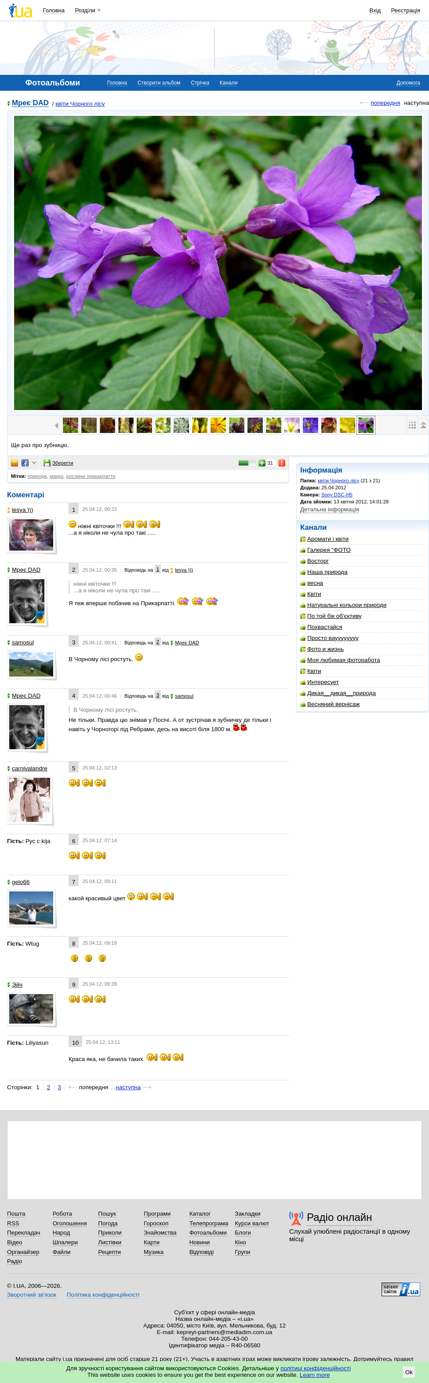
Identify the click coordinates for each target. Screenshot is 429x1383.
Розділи (85, 10)
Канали (229, 83)
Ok (409, 1372)
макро (57, 476)
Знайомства (160, 1232)
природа (37, 476)
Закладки (247, 1213)
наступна (128, 1087)
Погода (107, 1223)
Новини (199, 1242)
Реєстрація (405, 10)
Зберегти (58, 462)
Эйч (14, 984)
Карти (152, 1242)
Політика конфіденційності (103, 1294)
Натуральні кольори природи (343, 605)
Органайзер (23, 1252)
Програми (157, 1213)
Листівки (109, 1242)
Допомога (408, 83)
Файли (62, 1252)
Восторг (314, 561)
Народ (61, 1232)
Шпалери (65, 1242)
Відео (14, 1242)
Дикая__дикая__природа (338, 693)
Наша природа (323, 572)
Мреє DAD (30, 103)
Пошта (16, 1213)
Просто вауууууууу (329, 638)
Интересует (319, 682)
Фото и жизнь (322, 649)
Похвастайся (321, 627)
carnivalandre (27, 768)
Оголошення (70, 1223)
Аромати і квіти (324, 539)
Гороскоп (156, 1223)
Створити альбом (159, 83)
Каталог (200, 1213)
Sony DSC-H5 (337, 494)
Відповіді (201, 1252)
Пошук (107, 1213)
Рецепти (109, 1252)
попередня (385, 103)
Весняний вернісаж (330, 704)
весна (311, 583)
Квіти (310, 594)
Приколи (109, 1232)
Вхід (375, 10)
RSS (13, 1223)
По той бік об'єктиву (331, 616)
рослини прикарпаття (90, 476)
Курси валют (252, 1223)
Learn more (315, 1375)
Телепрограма (209, 1223)
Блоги (243, 1232)
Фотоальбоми (208, 1232)
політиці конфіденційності (315, 1368)
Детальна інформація (329, 509)
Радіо (14, 1261)
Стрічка (200, 83)
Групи (242, 1252)
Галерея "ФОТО (325, 550)
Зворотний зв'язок (31, 1294)
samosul (20, 642)
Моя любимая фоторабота (340, 660)
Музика (154, 1252)
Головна (54, 10)
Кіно (240, 1242)
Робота (62, 1213)
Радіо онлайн (339, 1217)
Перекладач (23, 1232)
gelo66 (18, 882)
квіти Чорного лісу (80, 103)
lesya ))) (20, 510)
